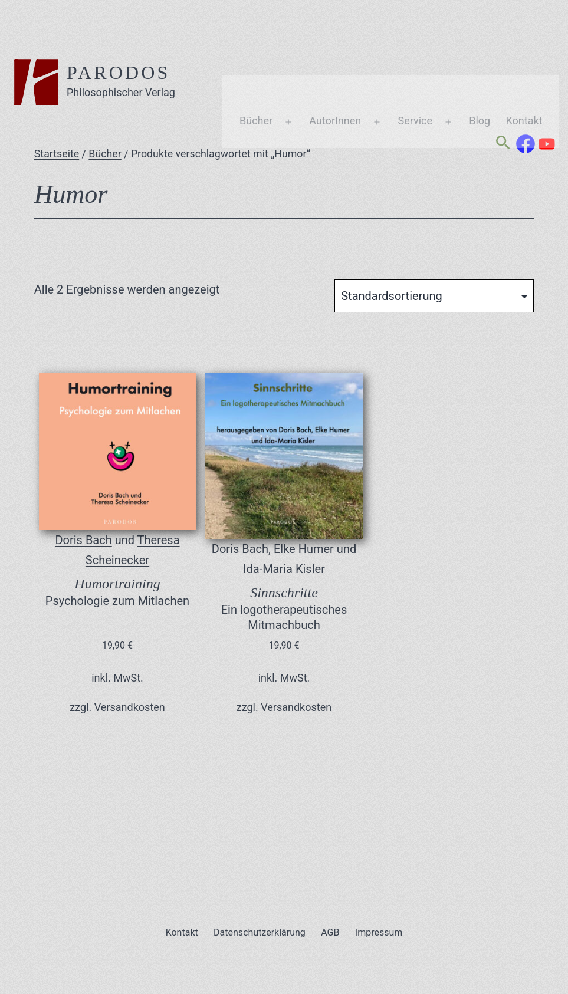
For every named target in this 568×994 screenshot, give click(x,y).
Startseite (56, 154)
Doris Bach (83, 540)
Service (359, 67)
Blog (424, 67)
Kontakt (469, 67)
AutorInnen (280, 67)
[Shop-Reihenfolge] (434, 295)
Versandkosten (129, 707)
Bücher (200, 67)
